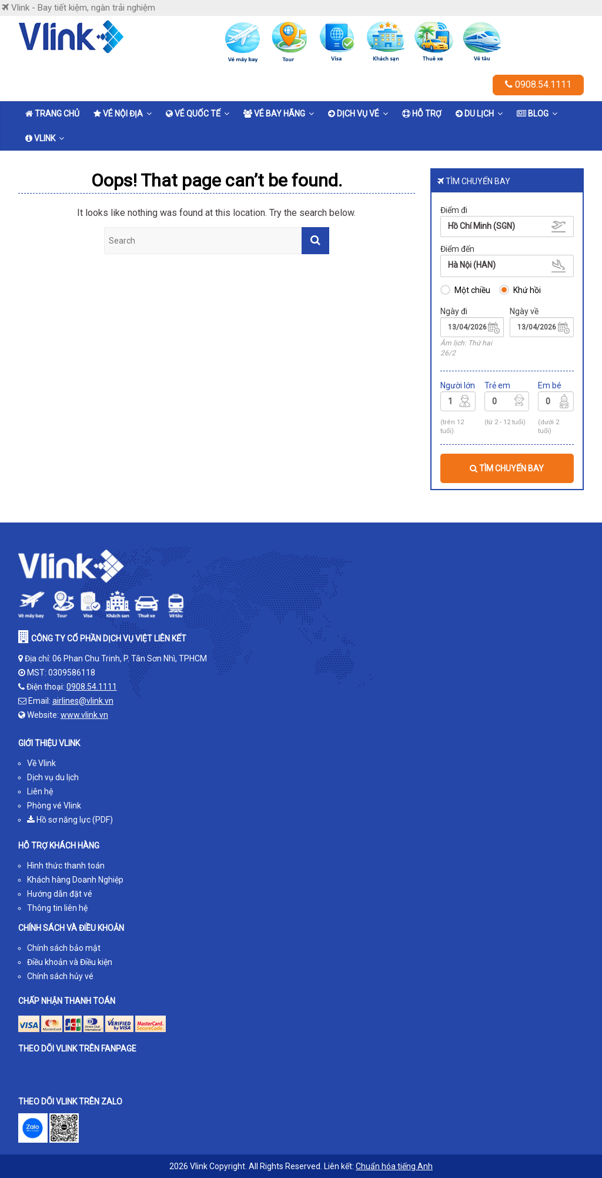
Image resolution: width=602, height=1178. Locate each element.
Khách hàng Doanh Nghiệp (75, 879)
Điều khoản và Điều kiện (69, 962)
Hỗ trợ (422, 113)
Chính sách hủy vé (60, 976)
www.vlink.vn (84, 715)
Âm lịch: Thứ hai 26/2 (466, 348)
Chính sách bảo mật (64, 948)
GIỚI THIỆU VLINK (49, 743)
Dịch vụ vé (353, 113)
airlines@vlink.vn (82, 701)
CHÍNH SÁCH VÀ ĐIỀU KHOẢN (71, 928)
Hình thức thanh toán (66, 865)
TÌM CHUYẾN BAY (507, 468)
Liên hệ (40, 791)
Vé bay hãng (274, 113)
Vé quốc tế (193, 113)
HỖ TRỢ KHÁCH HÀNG (58, 845)
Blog (533, 113)
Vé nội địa (118, 113)
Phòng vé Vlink (54, 805)
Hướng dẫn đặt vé (59, 894)
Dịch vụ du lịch (53, 777)
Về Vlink (41, 763)
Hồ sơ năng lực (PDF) (70, 819)
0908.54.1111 (538, 84)
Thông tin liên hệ (57, 908)
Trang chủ (52, 113)
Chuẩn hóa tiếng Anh (394, 1166)
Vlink (40, 138)
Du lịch (475, 113)
